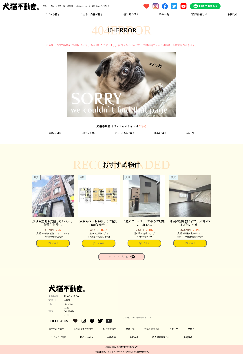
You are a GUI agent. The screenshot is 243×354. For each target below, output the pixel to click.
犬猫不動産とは (198, 14)
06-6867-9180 (69, 305)
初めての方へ (86, 337)
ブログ (191, 328)
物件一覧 (164, 14)
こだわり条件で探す (92, 14)
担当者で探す (131, 14)
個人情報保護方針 (161, 337)
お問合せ (233, 14)
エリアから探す (51, 14)
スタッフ (173, 328)
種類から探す (55, 133)
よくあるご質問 (58, 337)
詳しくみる (53, 243)
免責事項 (187, 337)
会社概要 (111, 337)
